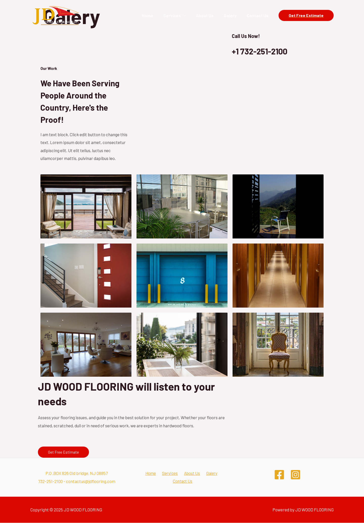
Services (177, 15)
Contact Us (258, 15)
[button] (63, 452)
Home (154, 15)
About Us (208, 15)
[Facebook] (279, 474)
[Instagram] (295, 474)
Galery (232, 15)
